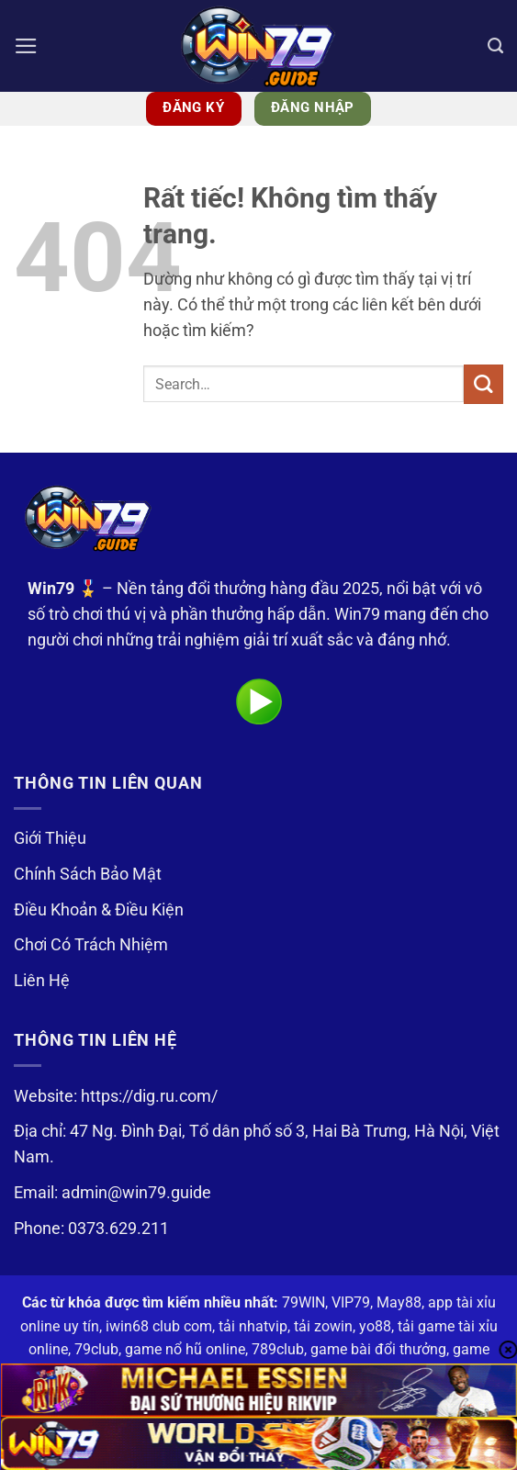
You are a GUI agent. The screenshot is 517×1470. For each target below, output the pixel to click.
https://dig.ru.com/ (149, 1096)
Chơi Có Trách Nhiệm (91, 945)
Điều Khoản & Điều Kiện (99, 910)
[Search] (495, 46)
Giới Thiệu (50, 838)
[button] (26, 46)
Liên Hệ (42, 980)
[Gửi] (483, 384)
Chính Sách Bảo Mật (88, 874)
